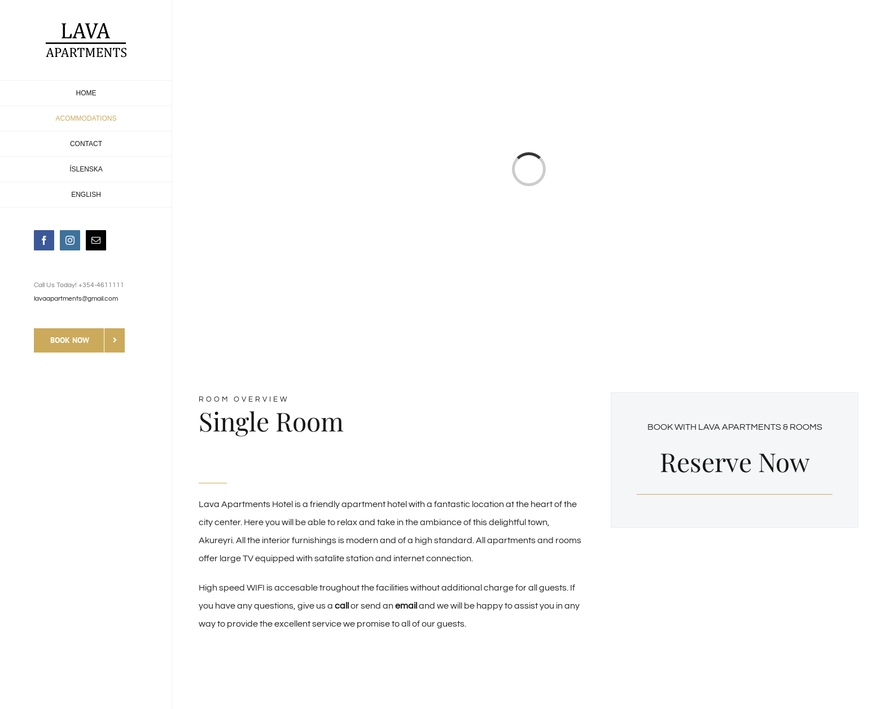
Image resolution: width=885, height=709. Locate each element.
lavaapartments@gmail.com (76, 298)
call (342, 605)
